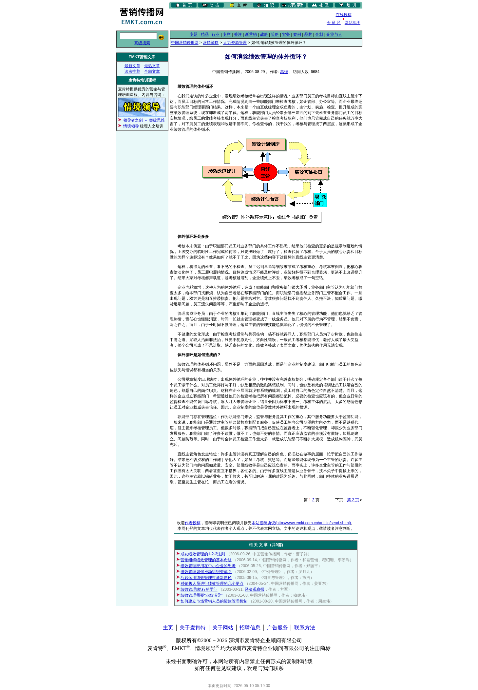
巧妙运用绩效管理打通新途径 (206, 577)
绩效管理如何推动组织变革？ (206, 571)
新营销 (251, 34)
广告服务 (277, 627)
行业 (216, 34)
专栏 (227, 34)
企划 (319, 34)
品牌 (308, 34)
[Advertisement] (245, 19)
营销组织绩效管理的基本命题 (206, 560)
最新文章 (132, 66)
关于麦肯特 (193, 627)
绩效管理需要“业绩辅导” (201, 595)
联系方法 (304, 627)
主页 (168, 627)
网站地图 (352, 22)
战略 (264, 34)
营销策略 (211, 42)
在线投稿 (344, 14)
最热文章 (152, 66)
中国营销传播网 (185, 42)
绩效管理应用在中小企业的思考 (208, 566)
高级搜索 (142, 43)
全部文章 (152, 71)
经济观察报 (254, 589)
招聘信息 (249, 627)
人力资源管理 (235, 42)
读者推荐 (132, 71)
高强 (284, 71)
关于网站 (222, 627)
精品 (205, 34)
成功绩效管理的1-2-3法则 (203, 554)
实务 (286, 34)
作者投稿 (193, 523)
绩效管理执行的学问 (199, 589)
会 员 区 (334, 22)
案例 (297, 34)
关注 (238, 34)
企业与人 (334, 34)
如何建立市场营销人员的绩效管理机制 (214, 601)
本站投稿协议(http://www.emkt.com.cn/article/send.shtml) (301, 523)
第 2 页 (353, 500)
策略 (275, 34)
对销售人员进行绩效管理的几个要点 (212, 583)
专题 (194, 34)
